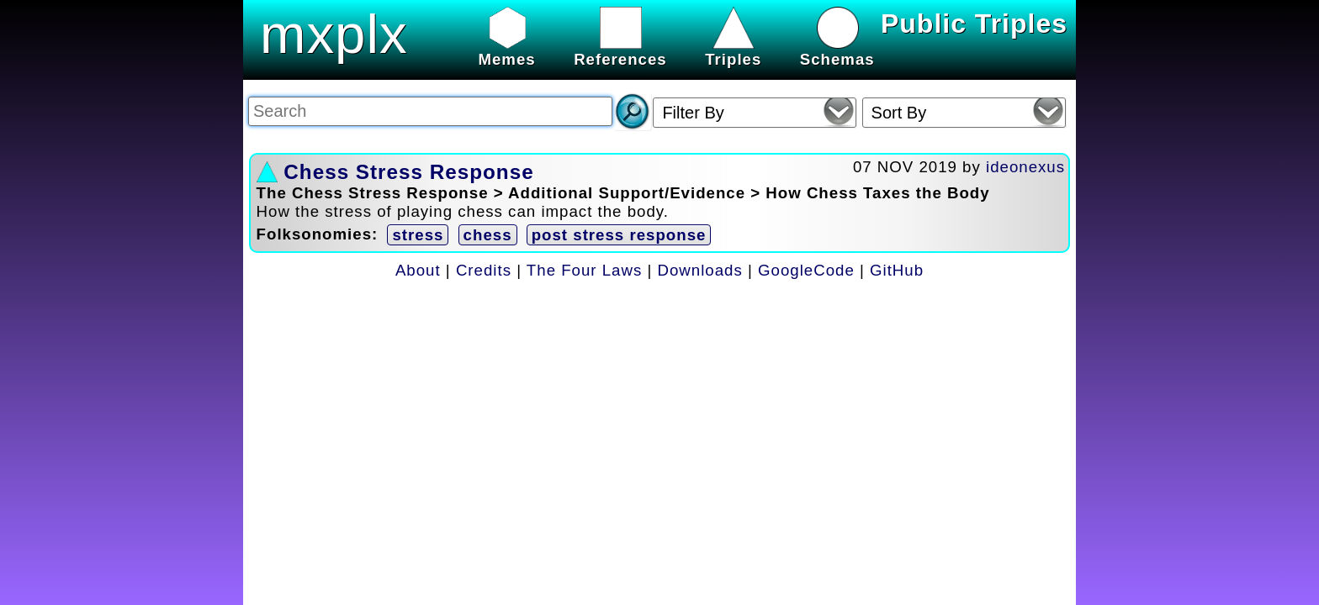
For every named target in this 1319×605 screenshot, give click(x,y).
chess (488, 235)
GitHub (897, 270)
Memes (506, 50)
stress (417, 235)
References (620, 50)
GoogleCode (806, 270)
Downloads (700, 270)
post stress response (619, 235)
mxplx (334, 34)
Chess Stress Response (408, 171)
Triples (733, 50)
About (418, 270)
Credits (483, 270)
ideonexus (1025, 167)
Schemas (837, 50)
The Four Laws (584, 270)
